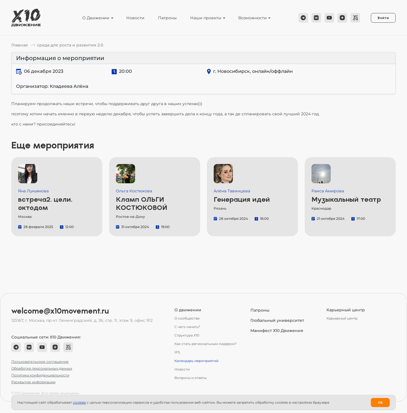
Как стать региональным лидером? (205, 344)
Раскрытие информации (33, 382)
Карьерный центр (342, 318)
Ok (380, 403)
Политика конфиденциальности (40, 375)
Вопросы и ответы (190, 378)
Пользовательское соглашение (40, 361)
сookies (79, 402)
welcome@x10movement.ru (60, 311)
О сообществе (187, 318)
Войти (383, 18)
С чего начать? (187, 327)
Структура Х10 (186, 335)
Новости (135, 17)
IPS (177, 352)
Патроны (167, 17)
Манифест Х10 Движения (276, 330)
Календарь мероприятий (196, 361)
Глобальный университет (277, 320)
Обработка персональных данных (41, 368)
